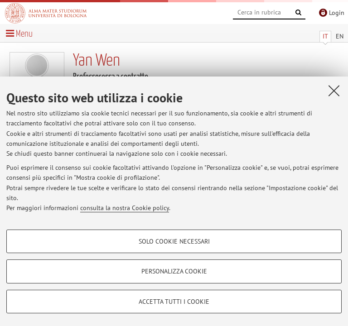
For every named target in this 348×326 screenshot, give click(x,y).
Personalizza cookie (174, 271)
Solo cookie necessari (174, 241)
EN (339, 36)
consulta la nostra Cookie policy (124, 208)
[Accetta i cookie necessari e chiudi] (334, 90)
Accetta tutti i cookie (174, 301)
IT (325, 36)
